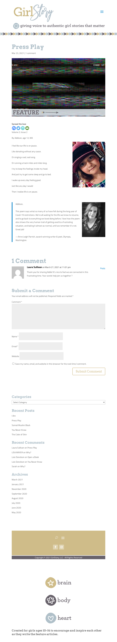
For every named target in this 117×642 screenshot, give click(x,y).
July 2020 (16, 503)
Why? (28, 452)
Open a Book (33, 457)
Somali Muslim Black (21, 425)
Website (15, 356)
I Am (14, 415)
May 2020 (16, 512)
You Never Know (19, 429)
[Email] (27, 128)
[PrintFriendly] (23, 128)
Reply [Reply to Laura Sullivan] (102, 268)
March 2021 (17, 479)
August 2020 (17, 498)
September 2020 (19, 493)
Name (15, 336)
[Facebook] (14, 128)
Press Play (16, 420)
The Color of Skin (19, 434)
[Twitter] (18, 128)
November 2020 (19, 489)
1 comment (30, 53)
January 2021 (18, 484)
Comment (17, 301)
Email (15, 346)
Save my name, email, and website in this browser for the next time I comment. (50, 363)
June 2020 (16, 507)
